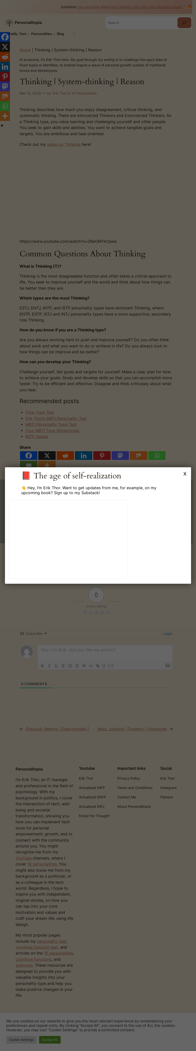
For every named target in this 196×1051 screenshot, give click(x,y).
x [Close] (184, 473)
